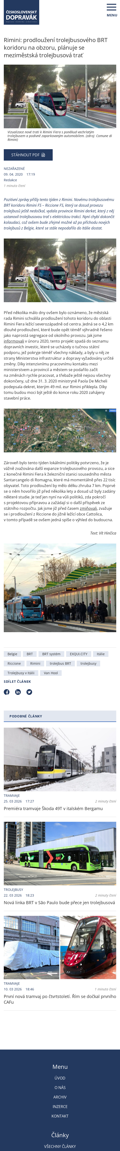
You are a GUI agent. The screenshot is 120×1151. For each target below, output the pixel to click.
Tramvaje (12, 795)
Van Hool (51, 673)
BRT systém (51, 654)
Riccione (14, 663)
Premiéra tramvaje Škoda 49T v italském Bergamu (53, 808)
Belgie (12, 654)
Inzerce (60, 1106)
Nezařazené (14, 168)
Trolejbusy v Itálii (21, 673)
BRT (30, 654)
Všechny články (60, 1146)
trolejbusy (88, 663)
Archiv (60, 1097)
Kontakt (60, 1116)
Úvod (60, 1078)
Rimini (35, 663)
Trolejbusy (13, 889)
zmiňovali (88, 508)
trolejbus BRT (60, 663)
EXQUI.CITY (78, 654)
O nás (60, 1087)
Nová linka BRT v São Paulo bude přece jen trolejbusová (59, 902)
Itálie (101, 654)
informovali (14, 341)
